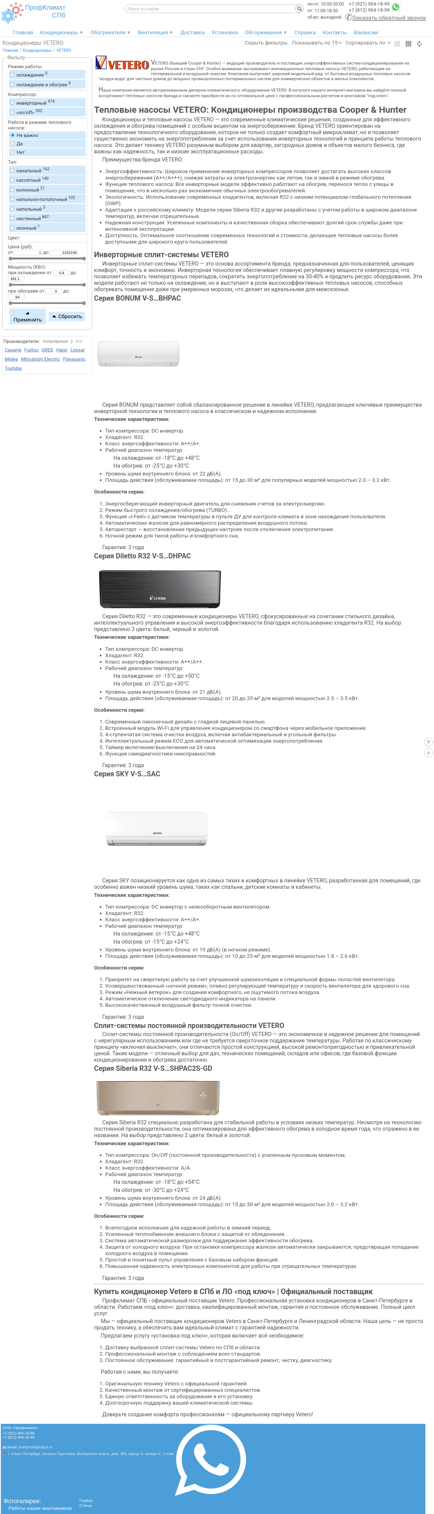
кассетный (29, 179)
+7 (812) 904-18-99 (369, 10)
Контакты (335, 32)
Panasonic (74, 359)
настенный (30, 218)
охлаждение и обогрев (41, 84)
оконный (25, 227)
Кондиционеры (59, 32)
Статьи (85, 1505)
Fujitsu (31, 350)
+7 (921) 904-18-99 (369, 4)
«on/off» (26, 112)
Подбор (86, 1500)
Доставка (192, 32)
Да (17, 143)
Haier (62, 350)
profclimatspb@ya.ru (35, 1447)
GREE (47, 350)
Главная (23, 32)
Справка (305, 32)
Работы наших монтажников (40, 1508)
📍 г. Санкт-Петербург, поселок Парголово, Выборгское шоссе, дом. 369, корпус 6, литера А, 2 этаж (88, 1454)
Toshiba (13, 368)
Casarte (13, 350)
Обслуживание (263, 32)
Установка (225, 32)
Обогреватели (108, 32)
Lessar (78, 350)
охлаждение (29, 74)
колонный (28, 189)
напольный (28, 208)
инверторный (32, 102)
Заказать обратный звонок (389, 17)
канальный (30, 170)
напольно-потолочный (43, 198)
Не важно (24, 135)
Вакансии (366, 32)
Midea (11, 359)
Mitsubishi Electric (40, 359)
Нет (18, 152)
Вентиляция (153, 32)
